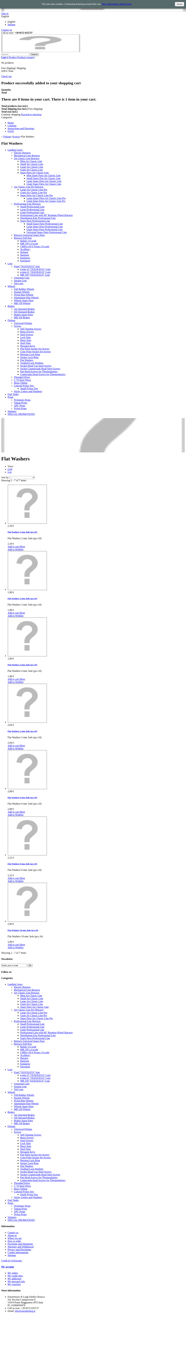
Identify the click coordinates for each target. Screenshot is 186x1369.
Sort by (5, 477)
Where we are (15, 1238)
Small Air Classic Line (31, 164)
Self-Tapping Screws (30, 329)
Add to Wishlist (15, 549)
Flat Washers (26, 360)
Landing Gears (15, 150)
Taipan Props (20, 402)
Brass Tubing (20, 383)
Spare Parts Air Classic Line (34, 172)
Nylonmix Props (22, 400)
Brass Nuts (25, 340)
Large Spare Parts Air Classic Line (44, 181)
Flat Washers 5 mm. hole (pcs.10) (22, 731)
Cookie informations (18, 1252)
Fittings (7, 136)
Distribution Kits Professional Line (38, 218)
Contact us (6, 30)
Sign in (5, 13)
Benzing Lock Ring (30, 354)
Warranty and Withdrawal (21, 1246)
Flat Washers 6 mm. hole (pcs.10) (22, 797)
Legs (10, 263)
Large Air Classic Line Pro (33, 189)
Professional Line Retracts (27, 204)
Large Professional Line (32, 209)
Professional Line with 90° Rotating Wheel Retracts (46, 215)
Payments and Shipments (20, 1244)
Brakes (11, 306)
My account (7, 1266)
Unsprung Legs (21, 277)
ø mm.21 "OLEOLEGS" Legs (35, 272)
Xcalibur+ (25, 249)
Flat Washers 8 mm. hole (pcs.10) (22, 864)
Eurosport (25, 260)
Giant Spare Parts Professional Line (45, 229)
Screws (16, 136)
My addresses (14, 1278)
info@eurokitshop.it (25, 1311)
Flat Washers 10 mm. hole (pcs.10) (23, 930)
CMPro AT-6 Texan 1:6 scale (34, 246)
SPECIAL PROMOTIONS (21, 414)
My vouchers (14, 1284)
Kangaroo (25, 258)
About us (12, 1235)
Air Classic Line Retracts (26, 158)
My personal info (16, 1281)
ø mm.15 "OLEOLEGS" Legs (35, 269)
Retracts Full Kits (23, 238)
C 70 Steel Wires (22, 380)
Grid (10, 469)
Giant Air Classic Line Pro (33, 192)
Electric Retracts (22, 152)
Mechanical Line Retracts (27, 155)
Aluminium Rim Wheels (26, 297)
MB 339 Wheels (22, 303)
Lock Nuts (25, 337)
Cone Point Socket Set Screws (35, 351)
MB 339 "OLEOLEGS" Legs (35, 275)
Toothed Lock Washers (31, 363)
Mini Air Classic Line (31, 161)
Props (10, 397)
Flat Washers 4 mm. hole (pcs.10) (22, 665)
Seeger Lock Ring (29, 357)
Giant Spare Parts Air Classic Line (44, 184)
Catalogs (12, 125)
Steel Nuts (25, 343)
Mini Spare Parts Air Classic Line (44, 175)
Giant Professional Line (32, 212)
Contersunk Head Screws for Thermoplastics (43, 374)
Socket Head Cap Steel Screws (35, 365)
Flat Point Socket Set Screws (34, 348)
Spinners (12, 411)
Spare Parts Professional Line (35, 221)
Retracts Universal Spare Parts (29, 235)
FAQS (11, 131)
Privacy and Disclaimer (19, 1249)
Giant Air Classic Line (31, 169)
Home (11, 122)
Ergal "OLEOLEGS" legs (27, 266)
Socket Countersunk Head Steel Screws (40, 368)
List (10, 472)
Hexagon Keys (27, 346)
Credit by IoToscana (11, 1260)
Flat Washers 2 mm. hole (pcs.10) (22, 532)
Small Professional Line (32, 206)
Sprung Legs (20, 280)
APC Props (19, 405)
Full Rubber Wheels (24, 289)
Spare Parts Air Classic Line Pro (36, 195)
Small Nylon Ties (29, 388)
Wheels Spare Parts (23, 300)
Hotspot (24, 252)
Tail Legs (18, 283)
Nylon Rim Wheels (23, 294)
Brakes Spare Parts (23, 314)
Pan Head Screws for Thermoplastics (39, 371)
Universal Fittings (23, 323)
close (179, 4)
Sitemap (12, 1255)
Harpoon (24, 255)
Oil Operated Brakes (24, 311)
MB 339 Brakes (22, 317)
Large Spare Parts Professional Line (45, 226)
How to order (14, 1241)
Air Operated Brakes (24, 309)
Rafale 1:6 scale (28, 240)
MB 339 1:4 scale (29, 243)
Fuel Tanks (13, 394)
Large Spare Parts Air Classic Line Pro (46, 198)
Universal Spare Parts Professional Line (47, 232)
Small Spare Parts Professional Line (45, 223)
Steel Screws (26, 334)
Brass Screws (27, 331)
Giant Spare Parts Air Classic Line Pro (46, 201)
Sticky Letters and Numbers (28, 391)
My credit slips (15, 1275)
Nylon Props (20, 408)
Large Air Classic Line (31, 167)
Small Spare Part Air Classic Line (44, 178)
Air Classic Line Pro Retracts (29, 186)
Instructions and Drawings (21, 128)
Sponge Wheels (22, 292)
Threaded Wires (22, 377)
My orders (13, 1273)
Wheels (11, 286)
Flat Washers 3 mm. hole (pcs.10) (22, 598)
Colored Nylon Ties (24, 385)
